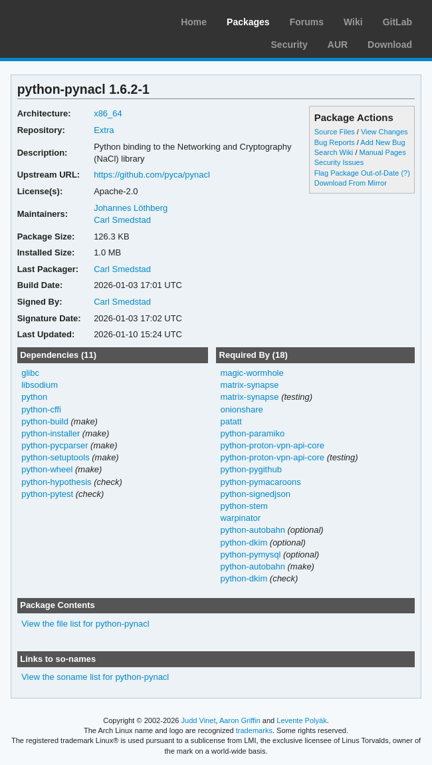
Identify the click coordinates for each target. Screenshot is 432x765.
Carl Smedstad (122, 220)
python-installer (50, 433)
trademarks (254, 730)
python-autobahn (252, 530)
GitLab (397, 22)
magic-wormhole (251, 373)
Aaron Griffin (240, 720)
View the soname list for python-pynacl (95, 677)
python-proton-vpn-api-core (272, 445)
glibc (30, 373)
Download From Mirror (350, 183)
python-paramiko (252, 433)
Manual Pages (382, 152)
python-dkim (243, 542)
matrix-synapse (249, 385)
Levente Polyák (301, 720)
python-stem (243, 506)
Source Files (334, 132)
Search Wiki (334, 152)
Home (194, 22)
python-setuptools (55, 457)
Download (390, 44)
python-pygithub (250, 469)
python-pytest (47, 494)
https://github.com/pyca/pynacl (152, 175)
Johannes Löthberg (130, 208)
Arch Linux (73, 20)
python (34, 397)
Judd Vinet (198, 720)
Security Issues (339, 162)
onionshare (241, 409)
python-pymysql (250, 554)
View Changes (384, 132)
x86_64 (108, 113)
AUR (338, 44)
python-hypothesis (56, 482)
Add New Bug (382, 142)
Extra (104, 130)
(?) (405, 173)
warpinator (240, 518)
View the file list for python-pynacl (85, 624)
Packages (248, 22)
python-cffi (41, 409)
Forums (307, 22)
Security (289, 44)
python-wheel (46, 469)
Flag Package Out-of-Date (356, 173)
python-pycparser (54, 445)
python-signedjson (255, 494)
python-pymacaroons (260, 482)
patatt (231, 421)
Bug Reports (334, 142)
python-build (44, 421)
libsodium (39, 385)
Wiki (353, 22)
